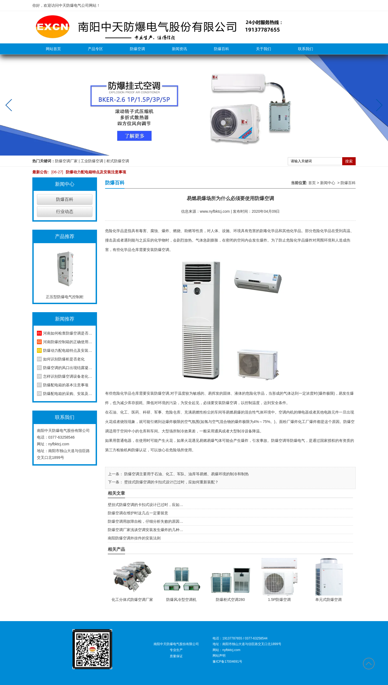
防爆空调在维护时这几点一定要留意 (138, 513)
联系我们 (305, 49)
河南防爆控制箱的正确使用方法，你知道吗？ (67, 342)
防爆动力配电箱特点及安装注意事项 (87, 172)
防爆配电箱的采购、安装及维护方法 (67, 393)
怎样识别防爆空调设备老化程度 (67, 376)
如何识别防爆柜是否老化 (64, 359)
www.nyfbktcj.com (215, 211)
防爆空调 (137, 49)
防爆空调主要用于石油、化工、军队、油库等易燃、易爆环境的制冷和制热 (186, 474)
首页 (312, 183)
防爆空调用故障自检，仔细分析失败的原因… (145, 521)
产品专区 (95, 49)
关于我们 (263, 49)
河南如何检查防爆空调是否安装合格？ (67, 333)
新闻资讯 (179, 49)
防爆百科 (221, 49)
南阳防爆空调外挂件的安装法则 (134, 538)
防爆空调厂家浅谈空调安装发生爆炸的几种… (145, 530)
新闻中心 (327, 183)
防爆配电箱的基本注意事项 (65, 385)
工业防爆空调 (92, 161)
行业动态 (64, 211)
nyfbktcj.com (58, 444)
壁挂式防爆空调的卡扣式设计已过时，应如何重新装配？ (171, 482)
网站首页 (53, 49)
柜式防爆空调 (117, 161)
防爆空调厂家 (66, 161)
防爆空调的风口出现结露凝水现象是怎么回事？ (67, 368)
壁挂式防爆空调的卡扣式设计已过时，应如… (145, 504)
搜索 (349, 161)
